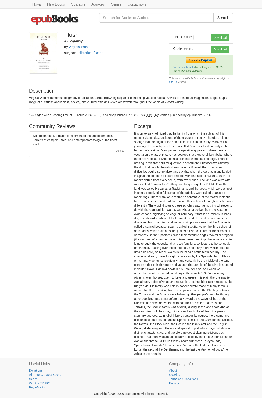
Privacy (174, 383)
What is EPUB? (39, 383)
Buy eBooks (37, 387)
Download (220, 37)
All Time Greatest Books (45, 374)
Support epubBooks (184, 67)
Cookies (174, 374)
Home (36, 4)
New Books (56, 4)
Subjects (78, 4)
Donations (36, 370)
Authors (98, 4)
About (173, 370)
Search (223, 18)
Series (116, 4)
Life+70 (173, 81)
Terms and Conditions (183, 379)
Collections (137, 4)
